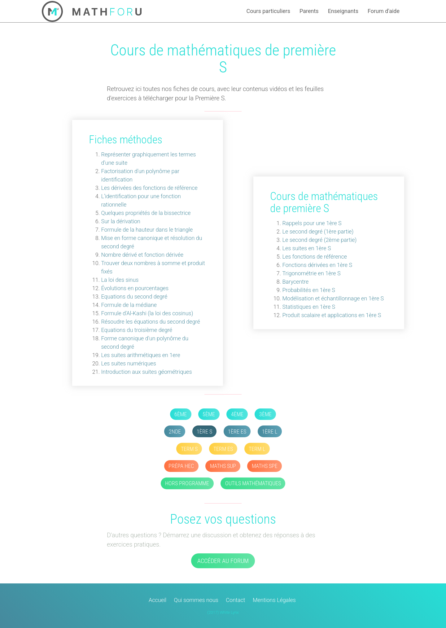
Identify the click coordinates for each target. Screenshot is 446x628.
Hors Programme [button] (187, 483)
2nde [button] (175, 431)
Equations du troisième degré (137, 330)
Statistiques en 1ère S (308, 306)
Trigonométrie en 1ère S (311, 273)
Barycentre (295, 281)
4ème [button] (237, 414)
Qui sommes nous (196, 600)
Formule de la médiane (129, 305)
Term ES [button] (223, 449)
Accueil (157, 600)
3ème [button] (265, 414)
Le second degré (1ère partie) (318, 231)
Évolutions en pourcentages (135, 288)
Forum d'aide (384, 11)
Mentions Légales (274, 600)
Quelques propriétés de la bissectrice (146, 213)
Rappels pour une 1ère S (312, 223)
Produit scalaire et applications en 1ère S (331, 315)
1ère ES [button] (237, 431)
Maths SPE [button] (265, 466)
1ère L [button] (269, 431)
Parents (309, 11)
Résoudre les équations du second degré (150, 321)
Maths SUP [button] (223, 466)
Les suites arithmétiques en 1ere (140, 355)
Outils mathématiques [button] (253, 483)
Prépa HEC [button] (181, 466)
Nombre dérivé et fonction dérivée (142, 254)
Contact (235, 600)
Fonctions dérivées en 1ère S (317, 265)
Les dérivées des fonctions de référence (149, 188)
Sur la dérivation (120, 221)
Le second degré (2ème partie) (319, 240)
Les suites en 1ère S (306, 248)
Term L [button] (257, 449)
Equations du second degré (134, 296)
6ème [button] (180, 414)
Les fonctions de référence (314, 256)
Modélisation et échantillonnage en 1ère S (333, 298)
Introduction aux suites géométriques (146, 372)
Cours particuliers (268, 11)
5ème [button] (209, 414)
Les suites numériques (128, 363)
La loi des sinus (120, 280)
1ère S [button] (204, 431)
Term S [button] (189, 449)
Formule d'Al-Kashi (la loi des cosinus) (147, 313)
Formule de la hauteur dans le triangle (147, 229)
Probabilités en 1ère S (308, 290)
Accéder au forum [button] (223, 561)
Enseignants (343, 11)
